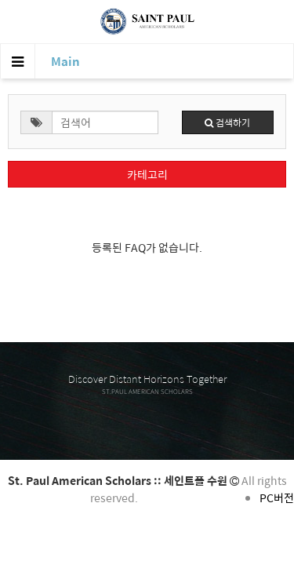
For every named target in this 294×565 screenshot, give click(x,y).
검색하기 (227, 122)
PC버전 (277, 497)
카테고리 (147, 174)
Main (65, 61)
